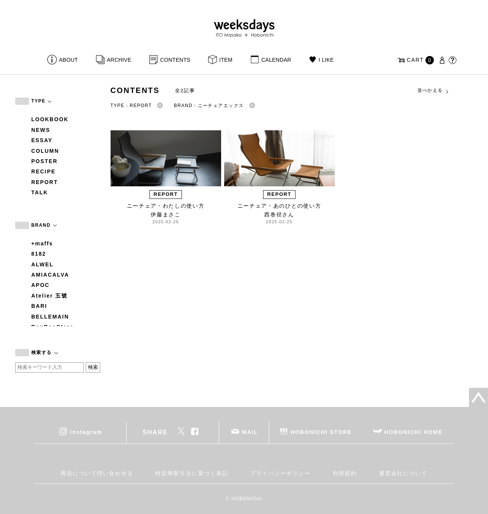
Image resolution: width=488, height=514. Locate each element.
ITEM (226, 60)
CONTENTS (175, 60)
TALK (39, 192)
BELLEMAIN (50, 317)
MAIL (250, 432)
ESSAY (42, 140)
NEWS (40, 130)
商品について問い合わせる (97, 473)
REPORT (44, 182)
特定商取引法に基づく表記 (191, 473)
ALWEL (42, 264)
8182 (38, 254)
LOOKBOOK (50, 119)
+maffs (42, 243)
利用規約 (345, 473)
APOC (40, 285)
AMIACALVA (50, 275)
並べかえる (433, 91)
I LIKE (326, 60)
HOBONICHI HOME (413, 432)
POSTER (44, 161)
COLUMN (45, 151)
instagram (86, 432)
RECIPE (43, 171)
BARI (39, 306)
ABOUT (68, 60)
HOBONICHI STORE (321, 432)
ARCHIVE (119, 60)
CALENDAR (276, 60)
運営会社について (403, 473)
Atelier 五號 (49, 296)
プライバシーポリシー (280, 473)
